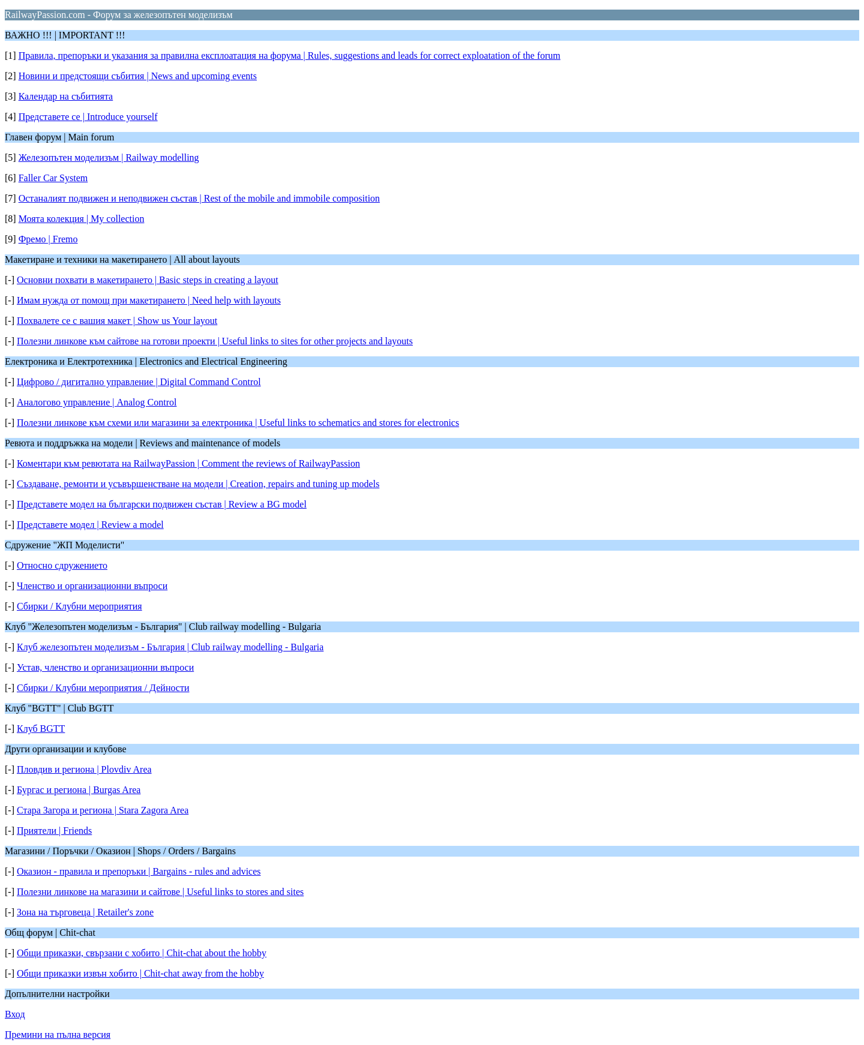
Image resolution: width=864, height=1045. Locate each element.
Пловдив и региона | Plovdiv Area (84, 769)
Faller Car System (53, 178)
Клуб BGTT (41, 728)
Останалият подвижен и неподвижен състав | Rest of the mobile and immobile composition (199, 198)
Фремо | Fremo (48, 239)
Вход (15, 1014)
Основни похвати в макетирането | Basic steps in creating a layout (147, 280)
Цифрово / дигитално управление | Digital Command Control (139, 382)
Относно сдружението (62, 565)
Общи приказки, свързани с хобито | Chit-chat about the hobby (141, 953)
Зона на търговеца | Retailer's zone (85, 912)
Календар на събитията (66, 96)
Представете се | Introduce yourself (88, 117)
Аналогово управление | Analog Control (96, 402)
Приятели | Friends (54, 830)
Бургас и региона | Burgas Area (78, 790)
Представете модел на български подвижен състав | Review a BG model (162, 504)
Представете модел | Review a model (90, 525)
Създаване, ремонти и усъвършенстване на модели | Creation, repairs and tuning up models (198, 484)
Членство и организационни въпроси (92, 586)
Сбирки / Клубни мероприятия (79, 606)
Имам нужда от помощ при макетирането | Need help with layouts (149, 300)
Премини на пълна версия (57, 1034)
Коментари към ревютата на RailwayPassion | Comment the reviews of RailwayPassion (188, 463)
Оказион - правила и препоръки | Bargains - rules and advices (139, 871)
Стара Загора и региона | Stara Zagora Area (102, 810)
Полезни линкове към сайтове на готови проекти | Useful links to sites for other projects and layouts (215, 341)
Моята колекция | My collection (82, 219)
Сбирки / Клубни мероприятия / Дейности (103, 688)
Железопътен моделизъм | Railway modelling (109, 157)
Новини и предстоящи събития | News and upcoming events (138, 76)
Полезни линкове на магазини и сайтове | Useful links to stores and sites (160, 892)
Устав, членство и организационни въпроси (105, 667)
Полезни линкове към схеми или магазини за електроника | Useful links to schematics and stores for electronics (238, 423)
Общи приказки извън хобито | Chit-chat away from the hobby (140, 973)
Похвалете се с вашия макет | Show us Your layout (117, 321)
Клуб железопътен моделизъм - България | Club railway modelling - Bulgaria (170, 647)
